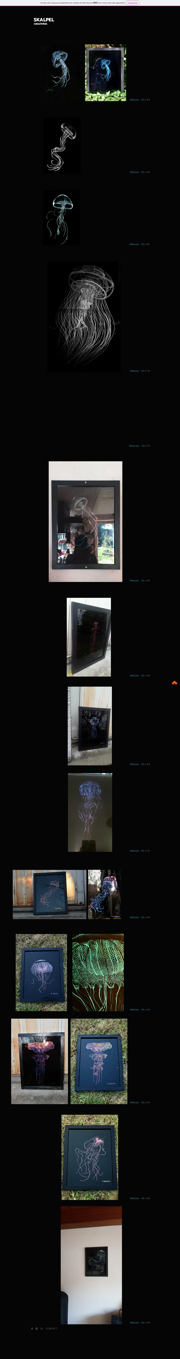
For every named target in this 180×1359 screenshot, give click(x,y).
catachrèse (40, 23)
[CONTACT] (51, 1328)
